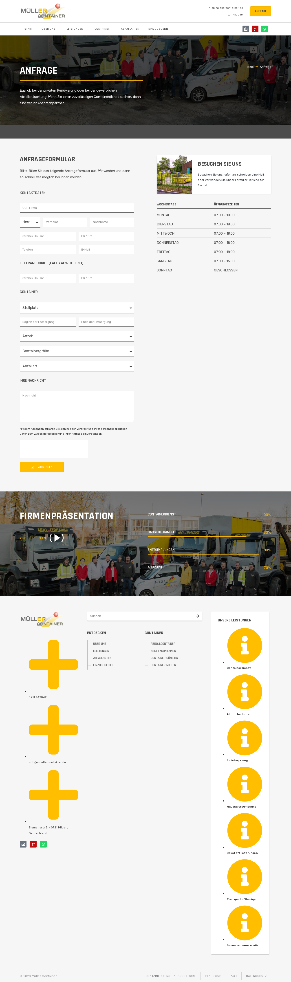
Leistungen (76, 29)
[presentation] (54, 449)
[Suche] (197, 616)
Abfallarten (130, 29)
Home (250, 66)
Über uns (50, 29)
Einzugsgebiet (159, 29)
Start (28, 29)
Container (103, 29)
